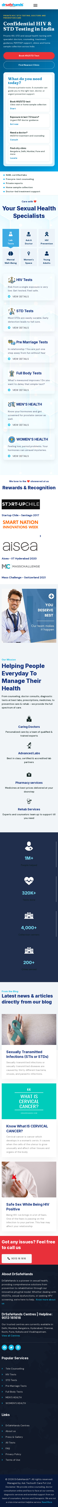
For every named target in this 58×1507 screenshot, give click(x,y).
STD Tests (11, 1380)
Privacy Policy (13, 1454)
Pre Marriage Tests (16, 1386)
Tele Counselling (15, 1368)
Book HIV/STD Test (29, 55)
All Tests (10, 1442)
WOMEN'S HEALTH (16, 1403)
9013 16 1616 (17, 1258)
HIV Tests (11, 1374)
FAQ (8, 1448)
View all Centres (11, 1335)
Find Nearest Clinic (29, 65)
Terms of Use (13, 1459)
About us (11, 1431)
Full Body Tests (14, 1391)
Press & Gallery (14, 1437)
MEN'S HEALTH (14, 1397)
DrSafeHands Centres (18, 1425)
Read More (47, 1502)
